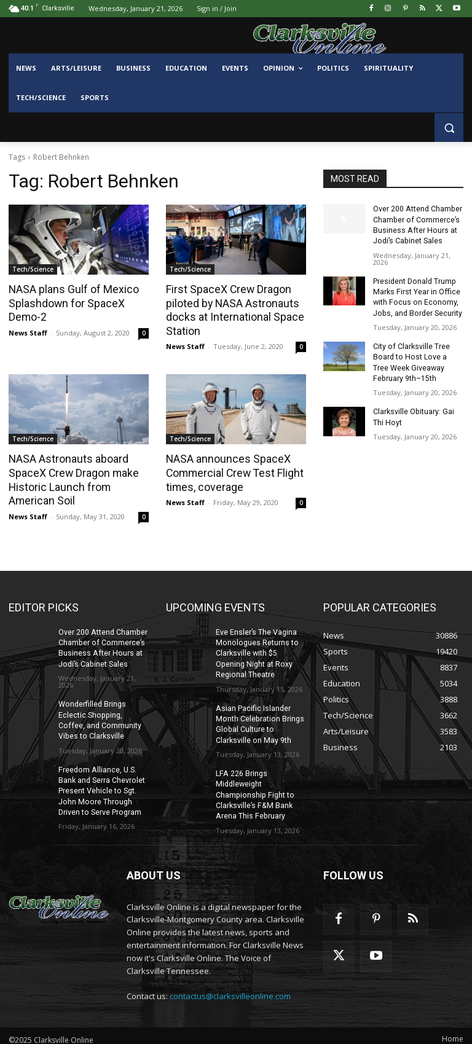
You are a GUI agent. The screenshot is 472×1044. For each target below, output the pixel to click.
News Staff (28, 331)
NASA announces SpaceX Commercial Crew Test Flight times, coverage (233, 471)
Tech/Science (32, 269)
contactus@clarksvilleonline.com (230, 988)
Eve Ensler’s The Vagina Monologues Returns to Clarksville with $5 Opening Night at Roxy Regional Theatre (256, 650)
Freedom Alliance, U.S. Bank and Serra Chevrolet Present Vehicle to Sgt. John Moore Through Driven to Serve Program (101, 785)
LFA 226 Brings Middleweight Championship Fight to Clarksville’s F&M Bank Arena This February (253, 788)
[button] (449, 127)
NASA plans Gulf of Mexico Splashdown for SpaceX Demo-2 (71, 303)
